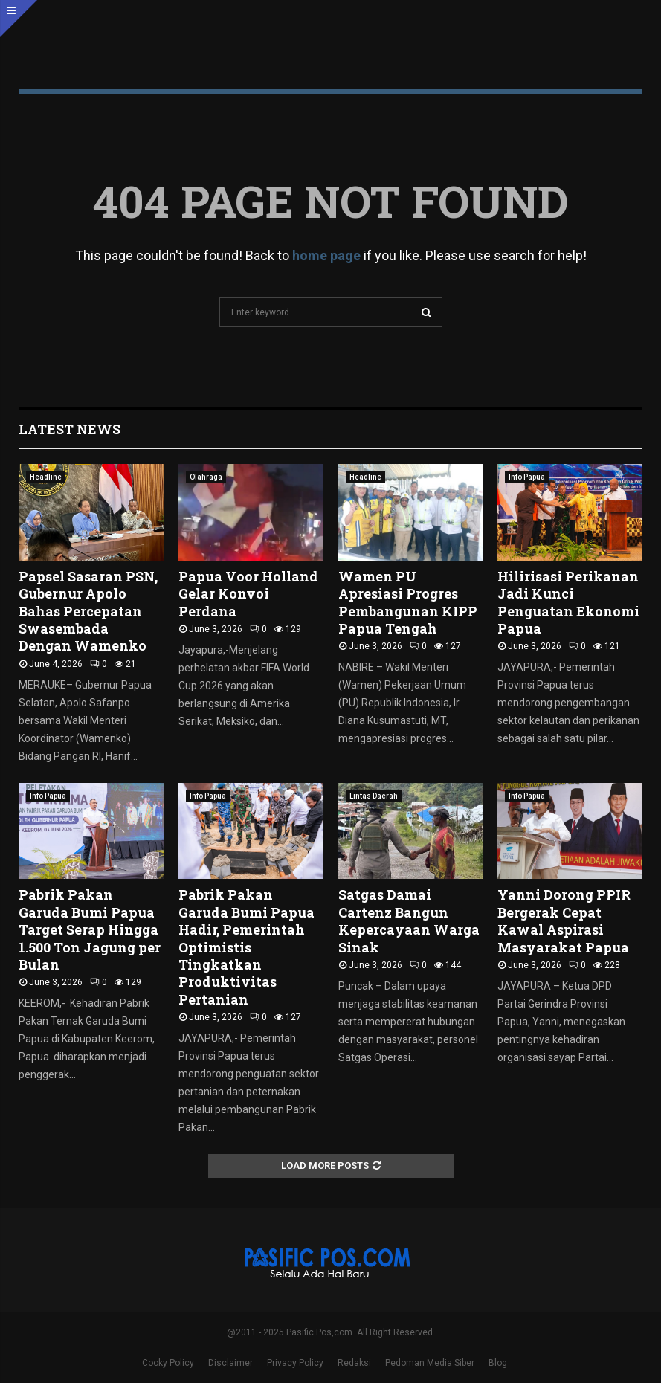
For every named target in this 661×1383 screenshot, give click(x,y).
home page (326, 255)
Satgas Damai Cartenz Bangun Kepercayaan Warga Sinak (409, 920)
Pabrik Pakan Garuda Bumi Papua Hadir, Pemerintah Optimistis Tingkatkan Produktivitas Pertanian (246, 947)
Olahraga (206, 477)
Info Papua (527, 477)
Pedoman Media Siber (429, 1363)
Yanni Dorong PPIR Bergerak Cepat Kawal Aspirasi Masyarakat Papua (564, 920)
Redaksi (354, 1363)
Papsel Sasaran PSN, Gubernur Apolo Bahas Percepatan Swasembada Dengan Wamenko (88, 611)
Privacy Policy (295, 1363)
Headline (46, 477)
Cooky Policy (168, 1363)
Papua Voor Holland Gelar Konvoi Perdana (248, 593)
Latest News (69, 429)
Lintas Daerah (373, 796)
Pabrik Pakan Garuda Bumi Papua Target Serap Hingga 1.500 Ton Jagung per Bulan (90, 929)
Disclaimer (230, 1363)
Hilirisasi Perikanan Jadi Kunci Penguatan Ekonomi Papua (568, 602)
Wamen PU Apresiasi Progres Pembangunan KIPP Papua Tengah (407, 602)
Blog (498, 1363)
